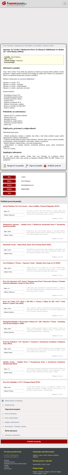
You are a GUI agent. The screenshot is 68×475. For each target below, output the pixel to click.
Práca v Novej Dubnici (11, 418)
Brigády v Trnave (42, 473)
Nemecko (50, 455)
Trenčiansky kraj (19, 45)
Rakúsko (56, 455)
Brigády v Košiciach (50, 472)
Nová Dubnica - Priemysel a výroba (43, 45)
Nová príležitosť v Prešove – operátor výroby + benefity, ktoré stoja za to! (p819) (31, 263)
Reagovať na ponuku (15, 166)
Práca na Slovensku (11, 414)
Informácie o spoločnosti (12, 435)
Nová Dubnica (29, 45)
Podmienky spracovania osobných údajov (15, 463)
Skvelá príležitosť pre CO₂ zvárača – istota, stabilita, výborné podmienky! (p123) (31, 206)
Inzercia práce (8, 468)
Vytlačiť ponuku (9, 405)
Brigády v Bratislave (38, 472)
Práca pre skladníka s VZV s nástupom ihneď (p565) (21, 382)
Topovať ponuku (35, 166)
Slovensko (10, 45)
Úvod (4, 45)
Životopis (6, 460)
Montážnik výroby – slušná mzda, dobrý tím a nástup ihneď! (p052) (27, 245)
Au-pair (48, 464)
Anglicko (35, 455)
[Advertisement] (34, 26)
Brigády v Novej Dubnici (12, 422)
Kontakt (6, 465)
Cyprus (41, 455)
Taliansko (35, 457)
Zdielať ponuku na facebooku (13, 401)
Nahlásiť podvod (54, 166)
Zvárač (43, 464)
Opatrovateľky (37, 464)
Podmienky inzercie (9, 462)
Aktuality (6, 467)
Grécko (45, 455)
